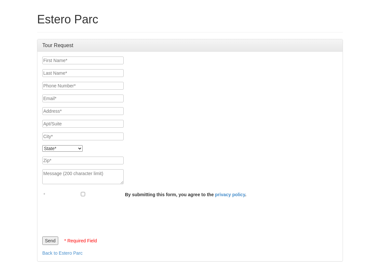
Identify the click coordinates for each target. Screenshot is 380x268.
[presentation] (91, 215)
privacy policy (230, 194)
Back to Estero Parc (62, 253)
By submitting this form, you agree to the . (185, 194)
